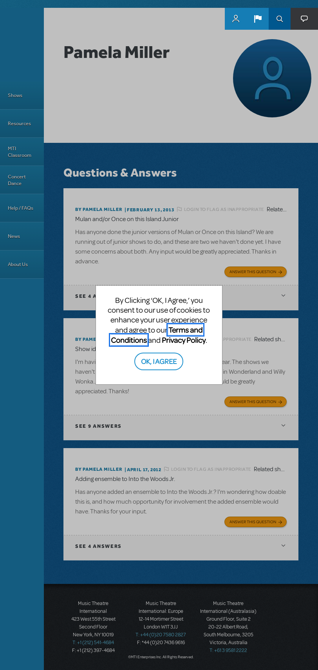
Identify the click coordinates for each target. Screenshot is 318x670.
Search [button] (280, 19)
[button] (258, 19)
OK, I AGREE (159, 361)
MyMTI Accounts (236, 19)
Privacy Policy (184, 340)
